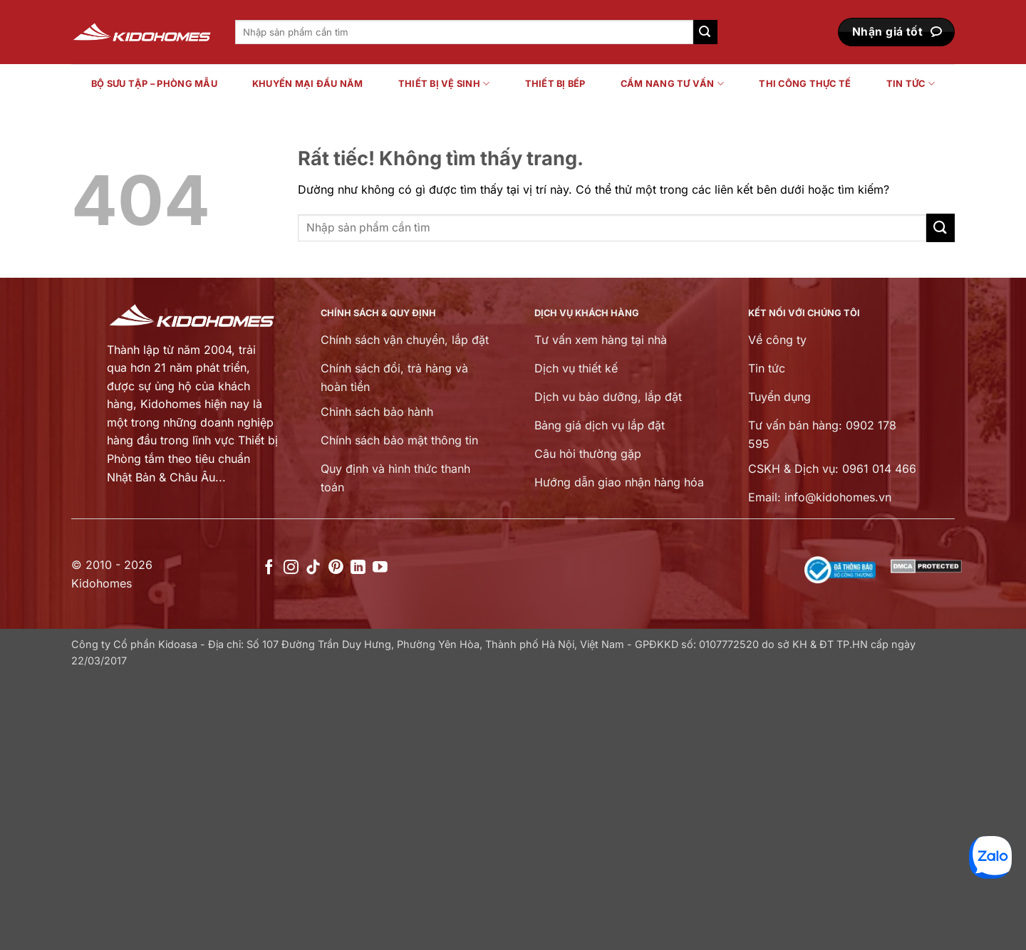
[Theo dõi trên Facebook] (268, 568)
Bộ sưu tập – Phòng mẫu (154, 83)
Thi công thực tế (805, 83)
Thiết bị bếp (555, 83)
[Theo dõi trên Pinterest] (335, 568)
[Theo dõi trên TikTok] (313, 568)
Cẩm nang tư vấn (672, 83)
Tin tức (910, 83)
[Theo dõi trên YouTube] (380, 568)
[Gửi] (705, 32)
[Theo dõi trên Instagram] (291, 568)
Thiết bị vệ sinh (444, 83)
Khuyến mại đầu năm (307, 83)
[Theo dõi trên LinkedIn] (358, 568)
